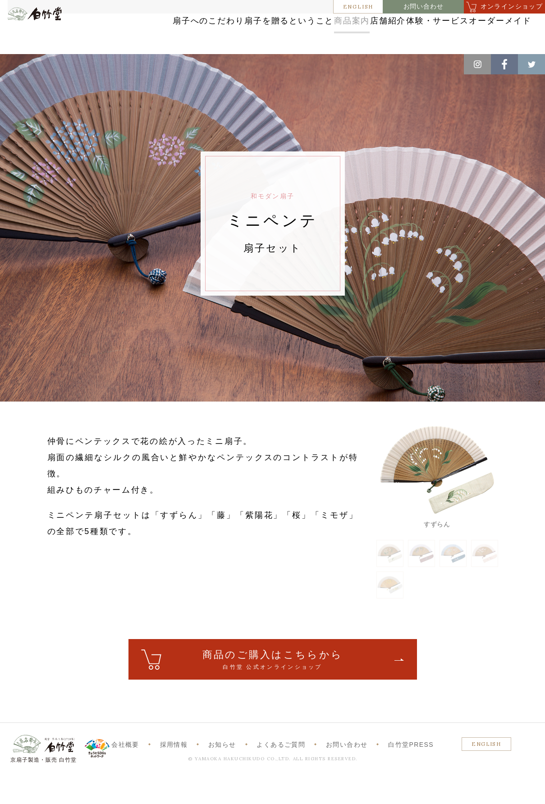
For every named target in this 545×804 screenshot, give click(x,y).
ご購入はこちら (272, 687)
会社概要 (125, 771)
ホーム (22, 63)
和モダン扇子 (143, 63)
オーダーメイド (474, 42)
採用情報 (174, 771)
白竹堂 (45, 37)
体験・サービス (474, 23)
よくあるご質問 (280, 771)
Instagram (477, 64)
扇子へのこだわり (157, 23)
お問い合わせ (423, 6)
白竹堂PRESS (411, 771)
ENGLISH (358, 6)
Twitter (531, 64)
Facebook (504, 64)
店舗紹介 (401, 23)
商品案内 (340, 23)
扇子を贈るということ (256, 23)
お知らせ (222, 771)
